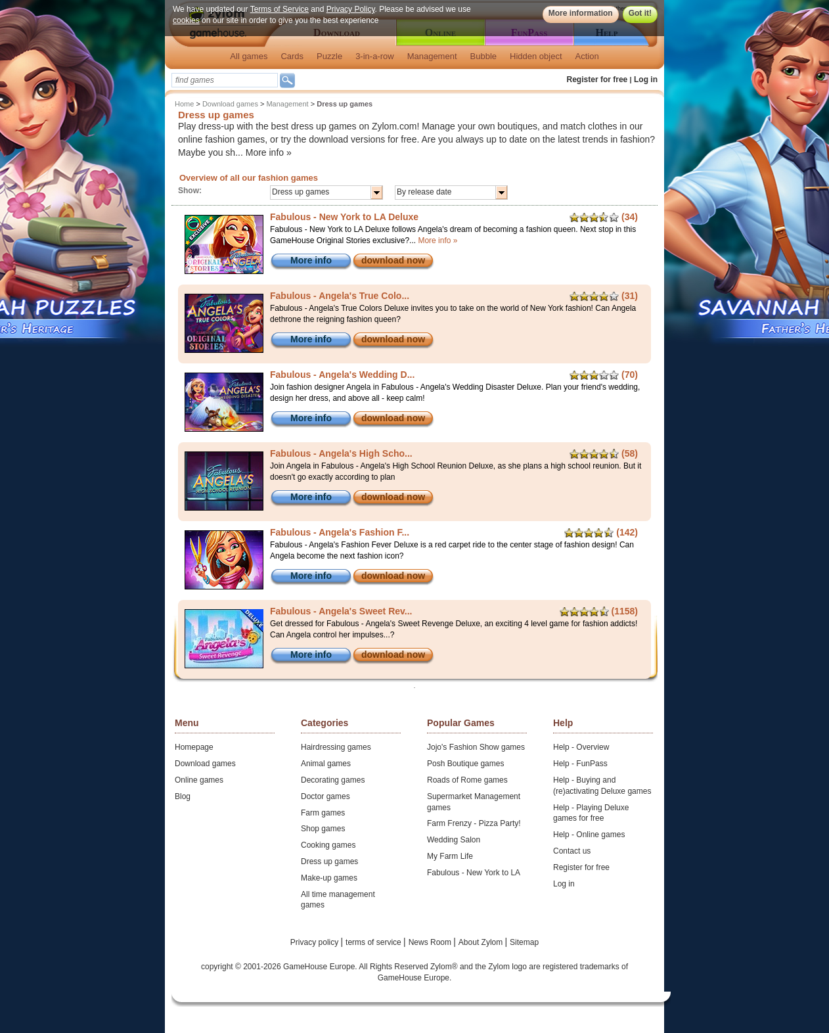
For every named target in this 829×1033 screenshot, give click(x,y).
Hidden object (536, 56)
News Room (431, 942)
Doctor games (325, 796)
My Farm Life (450, 856)
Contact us (572, 851)
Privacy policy (315, 942)
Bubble (483, 56)
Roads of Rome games (467, 780)
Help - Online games (589, 834)
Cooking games (328, 845)
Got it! (640, 13)
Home (184, 104)
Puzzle (329, 56)
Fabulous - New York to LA (473, 872)
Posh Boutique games (465, 763)
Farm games (323, 812)
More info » (269, 152)
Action (587, 56)
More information (581, 13)
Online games (199, 780)
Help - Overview (581, 747)
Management (432, 56)
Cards (291, 56)
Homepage (194, 747)
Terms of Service (279, 9)
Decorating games (333, 780)
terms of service (374, 942)
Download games (230, 104)
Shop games (323, 828)
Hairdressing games (336, 747)
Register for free (597, 79)
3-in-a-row (374, 56)
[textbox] (224, 80)
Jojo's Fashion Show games (476, 747)
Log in (646, 79)
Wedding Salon (453, 839)
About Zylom (482, 942)
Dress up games (329, 861)
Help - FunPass (580, 763)
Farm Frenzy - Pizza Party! (474, 823)
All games (248, 56)
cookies (186, 20)
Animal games (326, 763)
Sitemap (524, 942)
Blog (182, 796)
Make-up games (329, 878)
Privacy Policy (350, 9)
